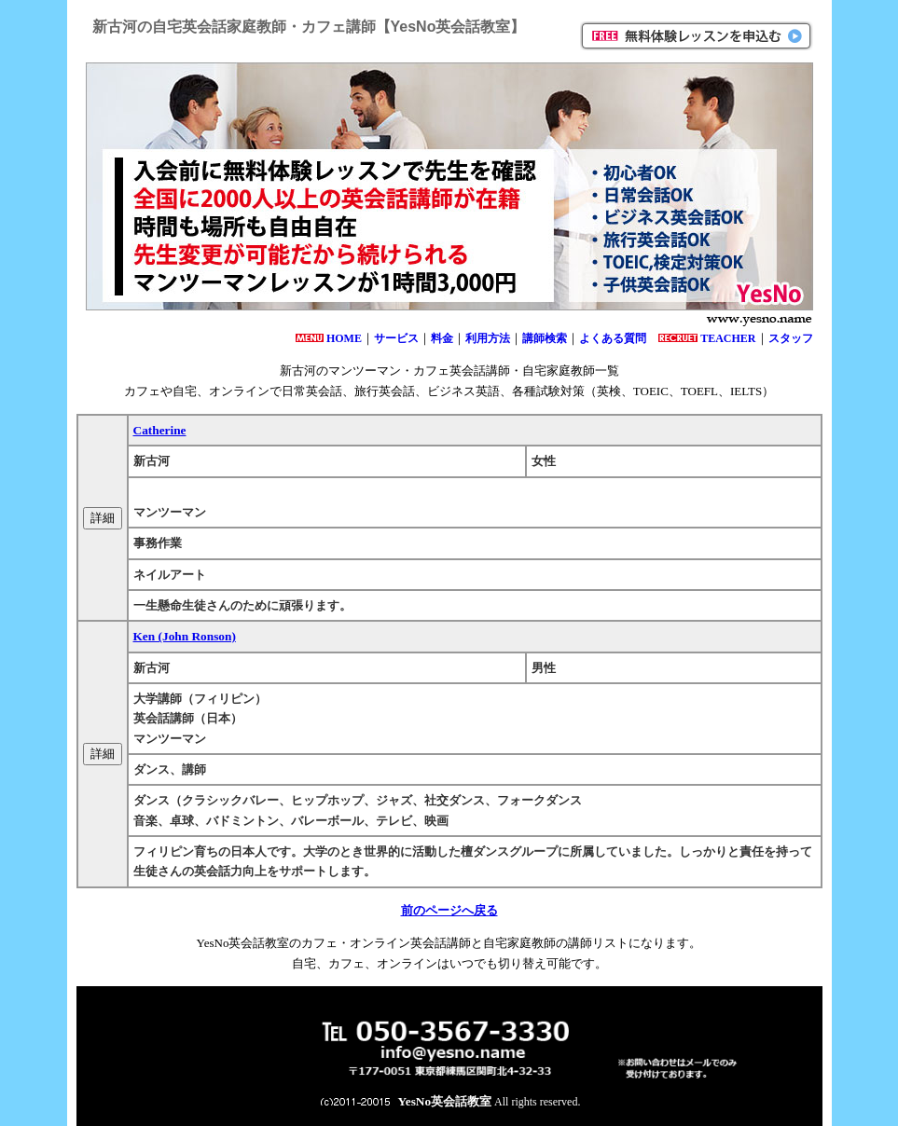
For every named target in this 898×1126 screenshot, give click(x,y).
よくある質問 (612, 338)
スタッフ (790, 338)
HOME (344, 338)
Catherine (160, 430)
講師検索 (544, 338)
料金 (442, 338)
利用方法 (487, 338)
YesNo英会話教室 (445, 1101)
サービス (396, 338)
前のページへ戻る (449, 910)
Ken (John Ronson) (184, 636)
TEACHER (727, 338)
